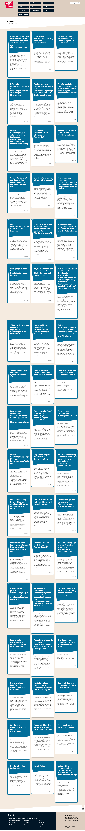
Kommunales (35, 7)
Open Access (26, 825)
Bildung (48, 11)
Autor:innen (26, 821)
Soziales (48, 3)
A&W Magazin (12, 823)
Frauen (24, 11)
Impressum (41, 823)
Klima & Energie (23, 15)
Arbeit (23, 3)
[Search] (75, 3)
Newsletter (26, 823)
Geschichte (11, 825)
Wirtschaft (36, 3)
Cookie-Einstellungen (43, 827)
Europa (48, 7)
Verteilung (36, 11)
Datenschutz (41, 825)
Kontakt (40, 821)
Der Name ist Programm (14, 821)
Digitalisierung (24, 7)
